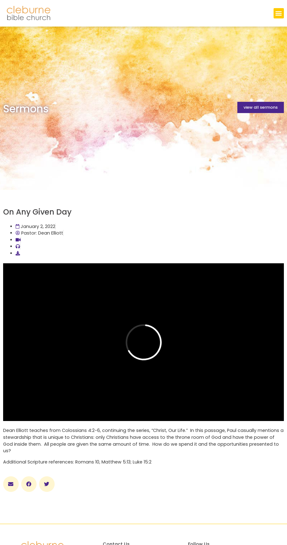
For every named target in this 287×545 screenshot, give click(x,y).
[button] (279, 13)
